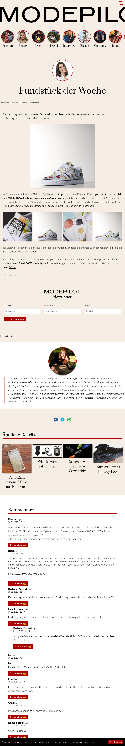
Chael (11, 678)
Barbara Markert (17, 589)
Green (38, 39)
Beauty (23, 39)
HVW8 (45, 194)
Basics (84, 39)
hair (10, 655)
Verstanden (115, 741)
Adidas (12, 267)
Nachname (48, 305)
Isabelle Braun (4, 103)
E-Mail (87, 305)
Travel (53, 39)
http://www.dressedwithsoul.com (26, 573)
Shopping (99, 39)
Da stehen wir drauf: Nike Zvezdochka (78, 466)
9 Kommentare (34, 103)
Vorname (7, 305)
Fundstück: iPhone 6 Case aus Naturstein (17, 482)
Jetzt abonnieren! (15, 318)
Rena (11, 550)
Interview (69, 39)
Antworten (18, 545)
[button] (56, 419)
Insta (115, 39)
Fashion (7, 39)
